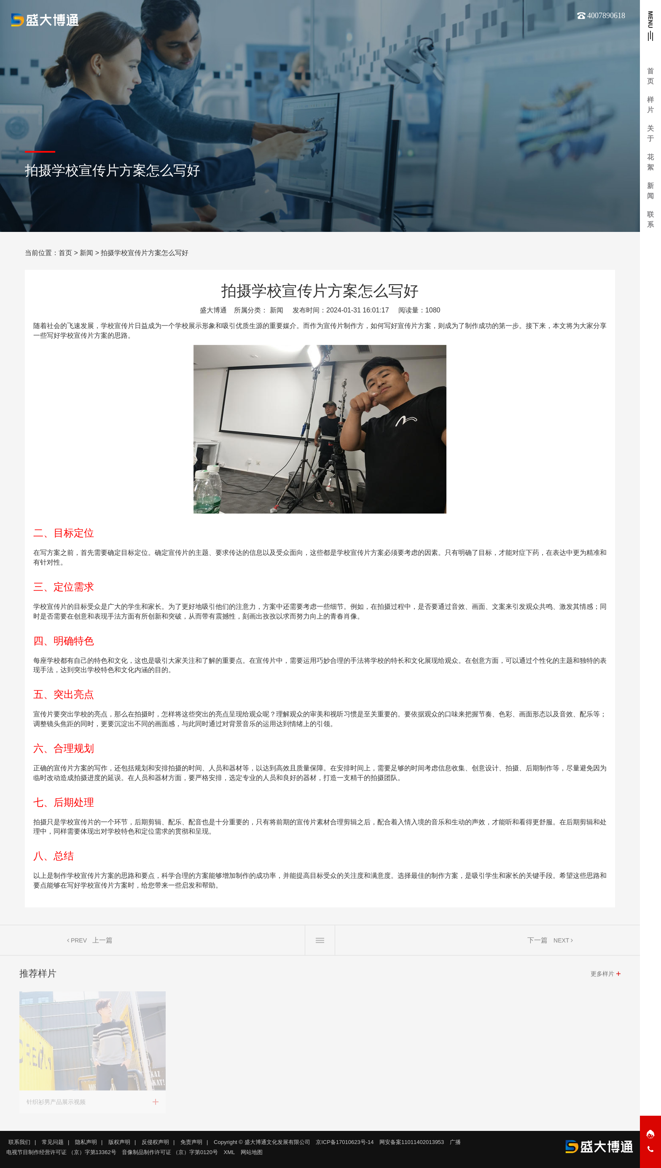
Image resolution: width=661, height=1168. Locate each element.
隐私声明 (86, 1142)
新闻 (86, 252)
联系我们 (19, 1142)
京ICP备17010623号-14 (344, 1142)
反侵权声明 (155, 1142)
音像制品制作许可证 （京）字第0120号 (170, 1152)
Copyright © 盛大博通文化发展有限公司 (262, 1142)
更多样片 (602, 976)
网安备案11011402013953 (411, 1142)
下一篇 (537, 943)
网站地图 (252, 1152)
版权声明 (119, 1142)
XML (229, 1152)
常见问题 (53, 1142)
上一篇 (102, 943)
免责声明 (191, 1142)
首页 (65, 252)
